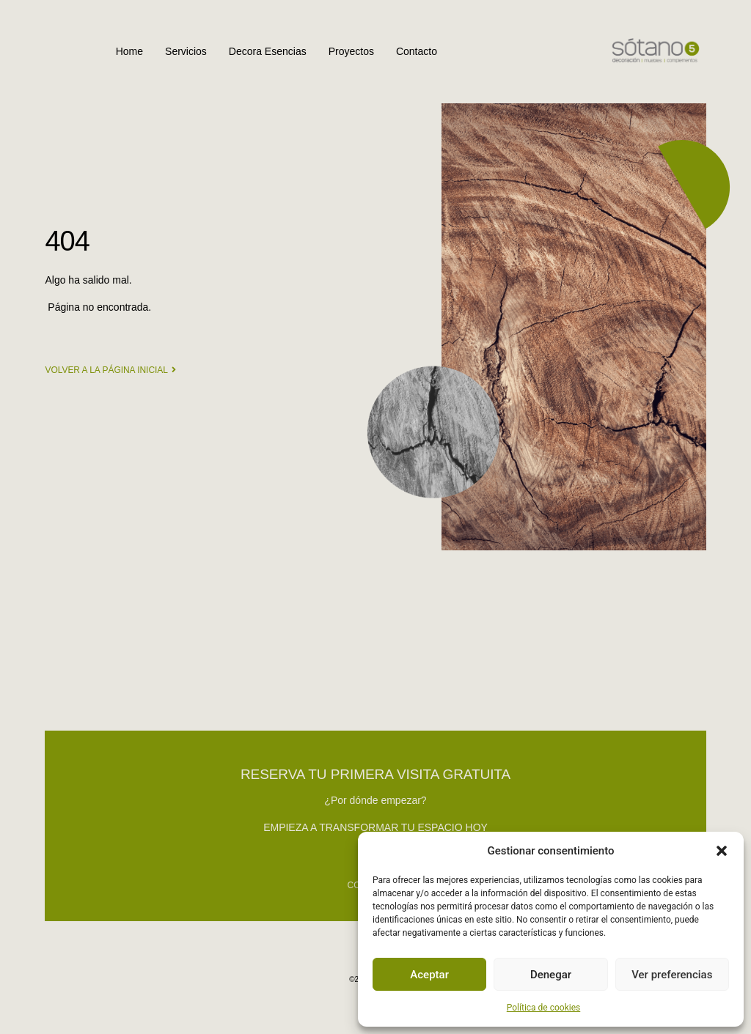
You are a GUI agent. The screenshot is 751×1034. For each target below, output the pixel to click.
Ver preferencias (671, 974)
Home (129, 51)
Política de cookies (544, 1007)
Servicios (186, 51)
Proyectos (351, 51)
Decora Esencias (268, 51)
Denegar (550, 974)
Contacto (416, 51)
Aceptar (429, 974)
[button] (721, 850)
